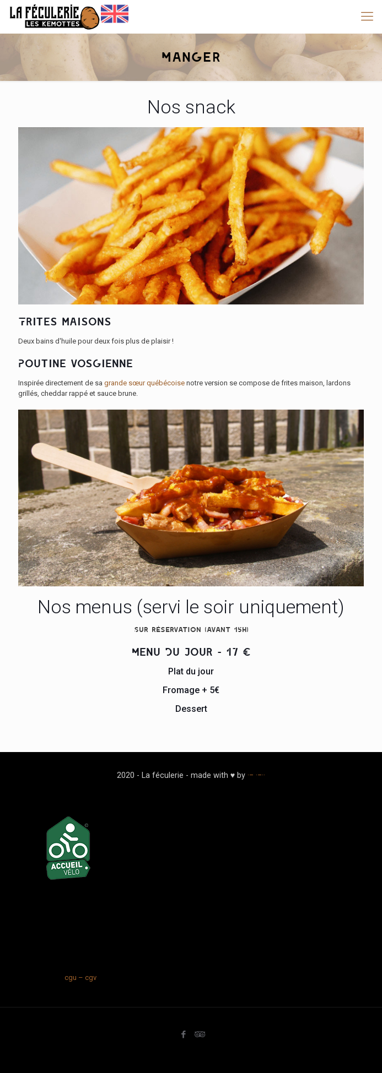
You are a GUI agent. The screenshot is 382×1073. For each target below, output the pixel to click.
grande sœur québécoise (144, 383)
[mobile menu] (367, 16)
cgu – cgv (80, 977)
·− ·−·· (256, 775)
